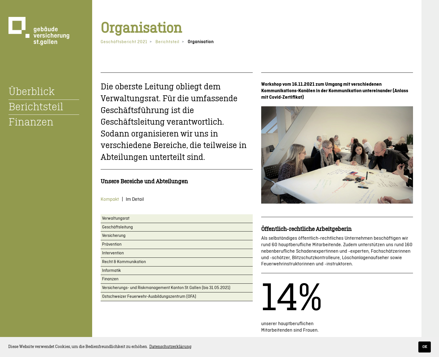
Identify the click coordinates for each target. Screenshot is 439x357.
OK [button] (424, 347)
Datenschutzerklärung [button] (170, 347)
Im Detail (135, 199)
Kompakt (110, 199)
